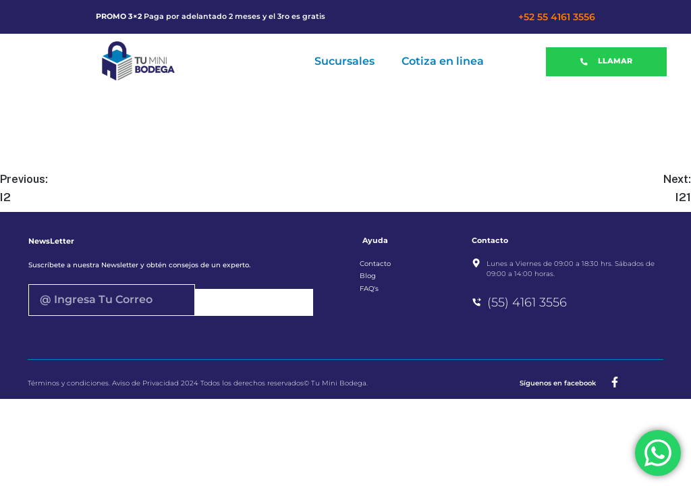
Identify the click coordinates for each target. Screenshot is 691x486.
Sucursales (344, 61)
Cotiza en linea (443, 61)
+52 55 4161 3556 (556, 17)
